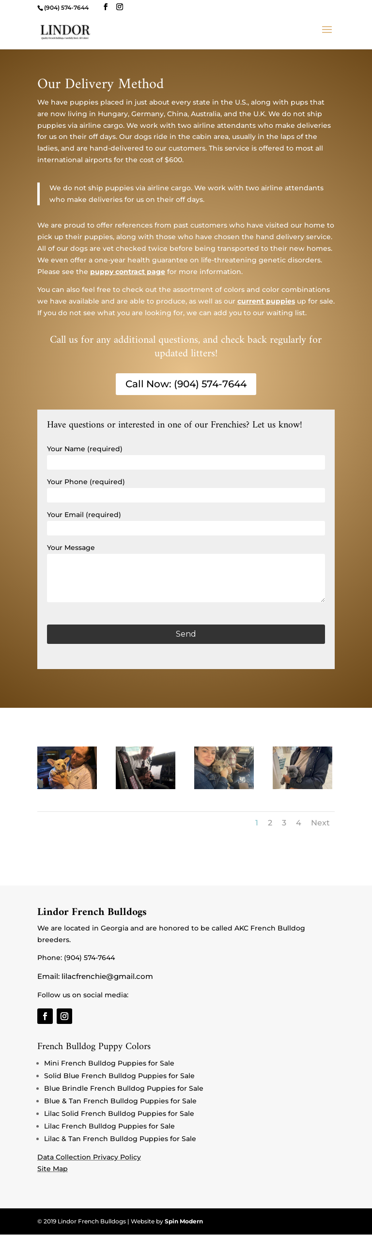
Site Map (52, 1168)
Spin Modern (184, 1221)
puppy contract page (127, 271)
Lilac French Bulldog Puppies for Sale (109, 1126)
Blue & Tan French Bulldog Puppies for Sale (120, 1101)
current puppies (266, 301)
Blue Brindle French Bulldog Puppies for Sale (123, 1088)
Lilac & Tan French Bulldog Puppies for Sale (120, 1138)
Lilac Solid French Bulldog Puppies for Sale (119, 1113)
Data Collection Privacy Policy (89, 1157)
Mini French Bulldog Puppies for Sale (109, 1063)
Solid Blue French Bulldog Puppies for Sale (119, 1075)
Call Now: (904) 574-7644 (186, 384)
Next (320, 822)
